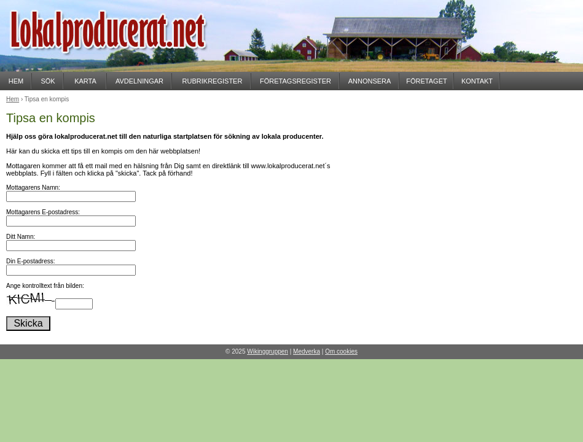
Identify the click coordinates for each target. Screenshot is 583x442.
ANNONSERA (369, 81)
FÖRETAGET (426, 81)
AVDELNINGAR (139, 81)
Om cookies (341, 351)
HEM (16, 81)
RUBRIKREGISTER (212, 81)
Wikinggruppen (267, 351)
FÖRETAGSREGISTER (295, 81)
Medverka (306, 351)
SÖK (48, 81)
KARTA (85, 81)
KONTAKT (477, 81)
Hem (12, 99)
